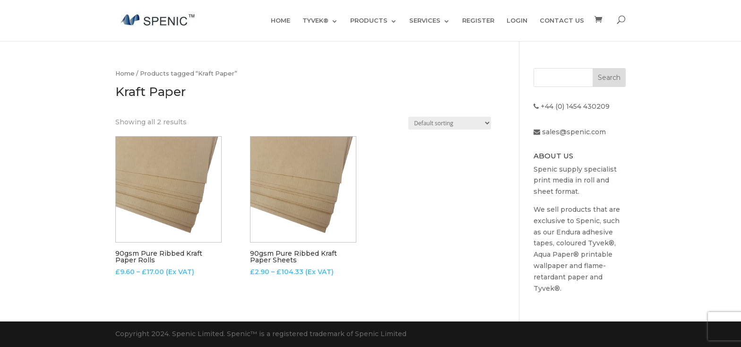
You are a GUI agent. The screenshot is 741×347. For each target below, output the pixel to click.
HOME (280, 20)
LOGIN (517, 20)
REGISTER (478, 20)
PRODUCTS (369, 20)
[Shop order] (449, 123)
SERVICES (424, 20)
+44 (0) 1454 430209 (575, 106)
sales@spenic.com (574, 132)
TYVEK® (315, 20)
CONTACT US (562, 20)
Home (125, 73)
